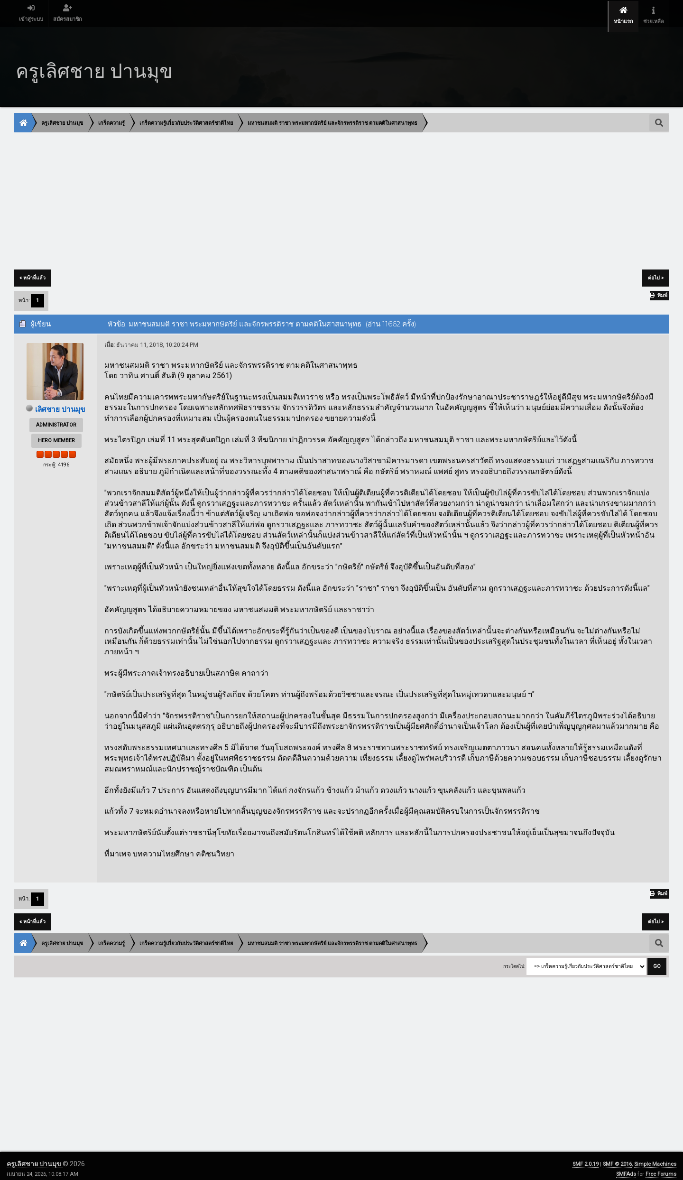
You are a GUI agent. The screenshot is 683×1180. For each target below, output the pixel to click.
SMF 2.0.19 (585, 1158)
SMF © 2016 (617, 1158)
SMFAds (626, 1168)
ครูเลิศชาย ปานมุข (35, 1158)
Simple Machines (655, 1158)
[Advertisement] (298, 196)
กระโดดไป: (514, 960)
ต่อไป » (656, 272)
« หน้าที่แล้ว (32, 272)
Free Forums (661, 1168)
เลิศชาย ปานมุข (60, 403)
